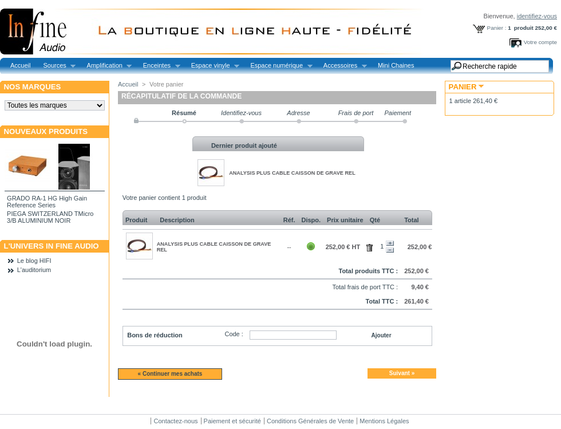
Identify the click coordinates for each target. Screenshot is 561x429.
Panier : (497, 28)
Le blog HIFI (34, 260)
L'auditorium (34, 269)
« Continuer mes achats (170, 374)
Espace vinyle (212, 65)
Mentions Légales (384, 421)
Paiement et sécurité (232, 421)
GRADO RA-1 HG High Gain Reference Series (47, 201)
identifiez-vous (537, 16)
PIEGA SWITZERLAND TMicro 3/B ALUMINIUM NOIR (50, 217)
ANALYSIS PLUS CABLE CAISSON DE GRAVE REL (292, 173)
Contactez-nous (175, 421)
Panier (463, 86)
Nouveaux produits (46, 131)
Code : (233, 333)
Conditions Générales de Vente (310, 421)
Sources (56, 65)
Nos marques (32, 86)
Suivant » (401, 373)
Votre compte (540, 42)
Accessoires (342, 65)
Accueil (20, 65)
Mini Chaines (396, 65)
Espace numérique (278, 65)
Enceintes (158, 65)
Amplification (106, 65)
